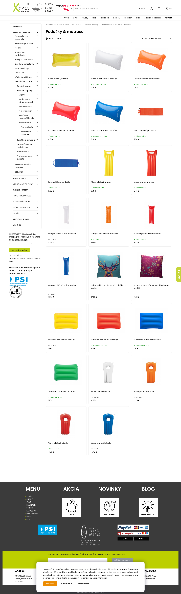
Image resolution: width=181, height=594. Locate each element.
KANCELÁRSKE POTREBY (23, 184)
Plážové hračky (25, 106)
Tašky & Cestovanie (24, 59)
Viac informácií (100, 578)
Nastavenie (67, 583)
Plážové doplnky (24, 90)
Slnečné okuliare (24, 86)
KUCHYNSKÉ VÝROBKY (22, 201)
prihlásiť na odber (20, 250)
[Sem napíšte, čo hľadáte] (93, 8)
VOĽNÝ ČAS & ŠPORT (24, 81)
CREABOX (19, 172)
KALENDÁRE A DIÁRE (21, 219)
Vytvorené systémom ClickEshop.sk (90, 592)
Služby (85, 18)
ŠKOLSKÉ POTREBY (20, 190)
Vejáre (22, 95)
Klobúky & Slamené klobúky (26, 116)
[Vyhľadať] (71, 8)
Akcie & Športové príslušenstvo (24, 145)
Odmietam (84, 583)
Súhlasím (50, 583)
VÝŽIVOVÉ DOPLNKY (21, 207)
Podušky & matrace (26, 133)
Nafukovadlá (25, 122)
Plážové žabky (25, 111)
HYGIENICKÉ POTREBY (22, 196)
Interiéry (116, 18)
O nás (75, 18)
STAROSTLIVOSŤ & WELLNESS (23, 166)
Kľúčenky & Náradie (24, 77)
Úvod (66, 18)
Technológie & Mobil (24, 43)
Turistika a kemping (26, 140)
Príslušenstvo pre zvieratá (24, 157)
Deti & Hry (19, 72)
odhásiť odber (16, 255)
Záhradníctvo (23, 151)
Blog (138, 18)
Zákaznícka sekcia (152, 18)
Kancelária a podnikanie (20, 53)
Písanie (18, 48)
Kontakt (168, 18)
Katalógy (128, 18)
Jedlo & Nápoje (22, 68)
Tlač (94, 18)
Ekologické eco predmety (21, 37)
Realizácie (104, 18)
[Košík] (169, 8)
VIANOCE (17, 225)
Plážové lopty (27, 127)
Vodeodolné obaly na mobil (26, 100)
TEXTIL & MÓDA (19, 178)
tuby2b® (16, 213)
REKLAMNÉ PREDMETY (23, 32)
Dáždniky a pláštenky (24, 64)
